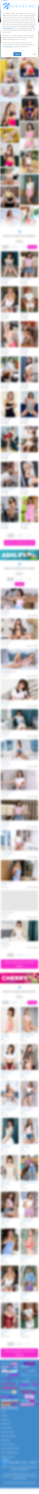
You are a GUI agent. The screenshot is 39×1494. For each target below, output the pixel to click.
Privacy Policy (9, 46)
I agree (17, 54)
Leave (34, 54)
